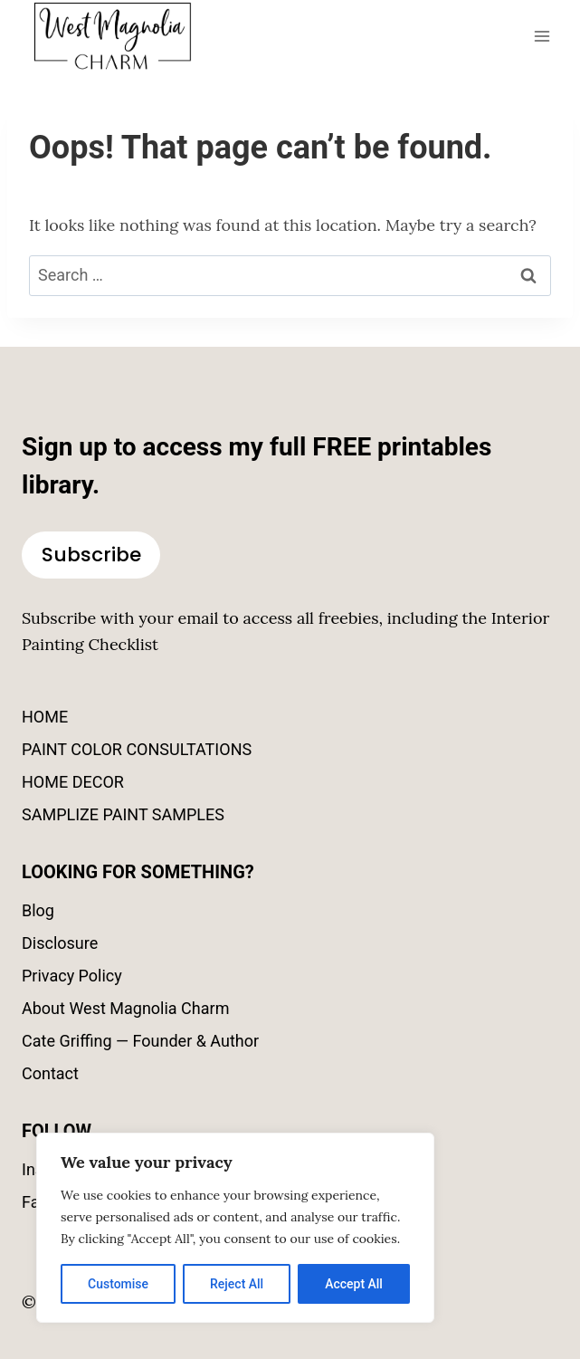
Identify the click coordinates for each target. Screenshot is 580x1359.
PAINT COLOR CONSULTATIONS (137, 749)
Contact (50, 1073)
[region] (235, 1228)
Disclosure (60, 942)
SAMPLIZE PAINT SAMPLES (123, 814)
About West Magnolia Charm (125, 1008)
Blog (38, 910)
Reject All (236, 1284)
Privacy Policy (72, 975)
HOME (45, 716)
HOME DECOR (73, 781)
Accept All (354, 1284)
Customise (118, 1284)
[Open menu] (541, 36)
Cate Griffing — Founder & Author (140, 1040)
